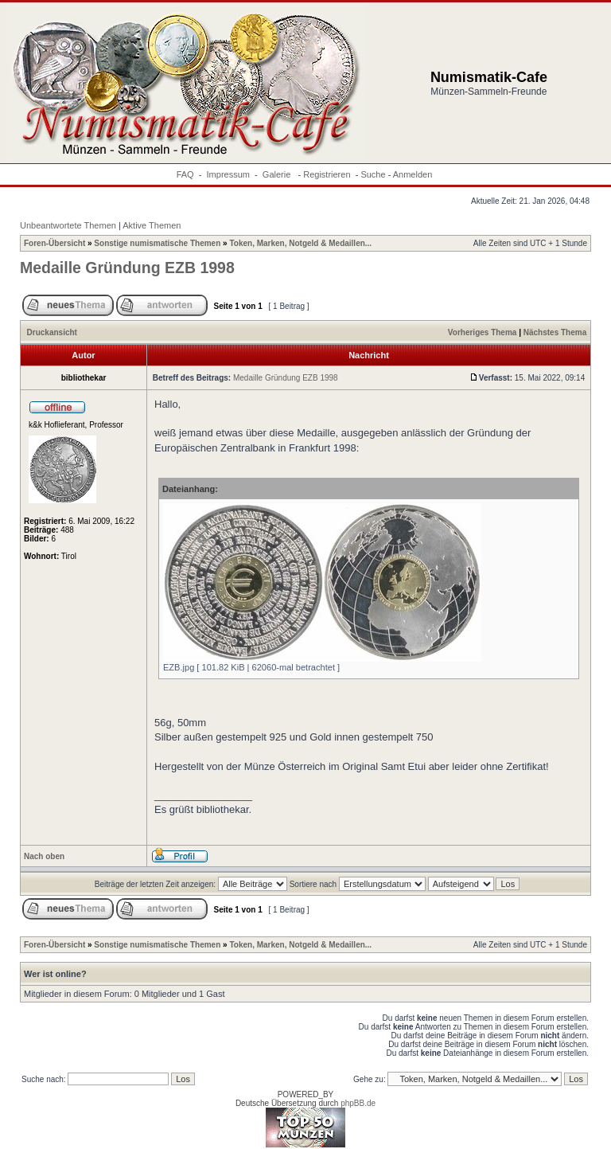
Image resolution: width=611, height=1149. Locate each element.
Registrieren (326, 174)
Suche (372, 174)
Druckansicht (52, 332)
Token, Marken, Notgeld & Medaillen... (300, 243)
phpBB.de (358, 1103)
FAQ (185, 174)
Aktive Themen (152, 225)
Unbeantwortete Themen (68, 225)
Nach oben (44, 856)
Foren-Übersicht (54, 243)
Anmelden (413, 174)
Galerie (278, 174)
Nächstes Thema (554, 332)
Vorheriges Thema (482, 332)
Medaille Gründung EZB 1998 (127, 267)
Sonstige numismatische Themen (157, 243)
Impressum (228, 174)
